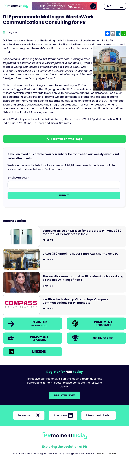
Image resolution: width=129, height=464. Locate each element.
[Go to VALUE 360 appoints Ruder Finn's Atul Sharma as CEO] (64, 259)
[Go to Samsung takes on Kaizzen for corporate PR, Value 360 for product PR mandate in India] (64, 236)
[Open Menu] (115, 6)
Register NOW (64, 395)
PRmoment (98, 415)
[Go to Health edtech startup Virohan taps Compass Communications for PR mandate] (64, 305)
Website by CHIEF (106, 453)
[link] (64, 6)
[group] (64, 6)
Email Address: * (18, 177)
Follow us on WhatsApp (64, 139)
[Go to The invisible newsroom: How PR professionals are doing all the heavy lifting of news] (64, 282)
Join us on (63, 415)
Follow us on (29, 415)
